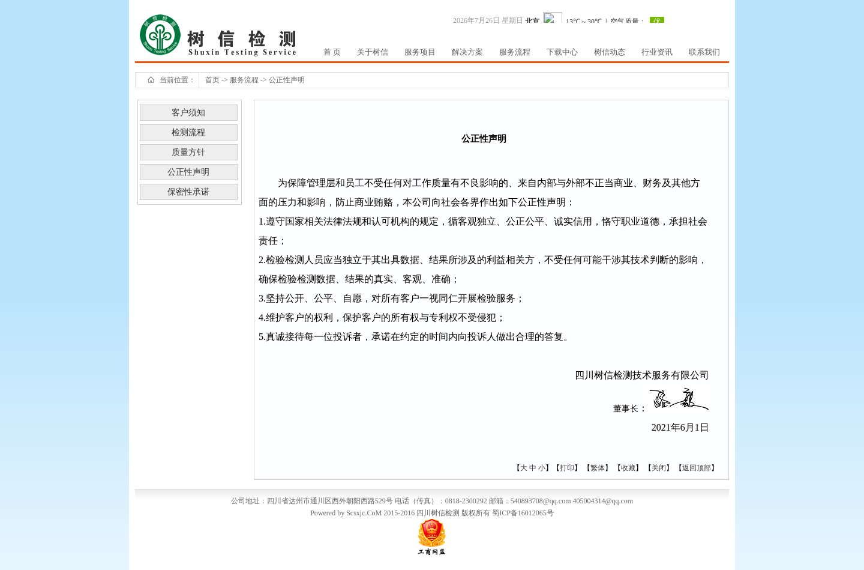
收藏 (628, 468)
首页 (212, 80)
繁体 (597, 468)
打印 (567, 468)
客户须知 (188, 112)
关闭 (659, 468)
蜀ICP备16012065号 (523, 513)
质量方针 (188, 152)
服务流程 (244, 80)
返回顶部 (696, 468)
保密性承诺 (188, 191)
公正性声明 (287, 80)
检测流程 (188, 132)
